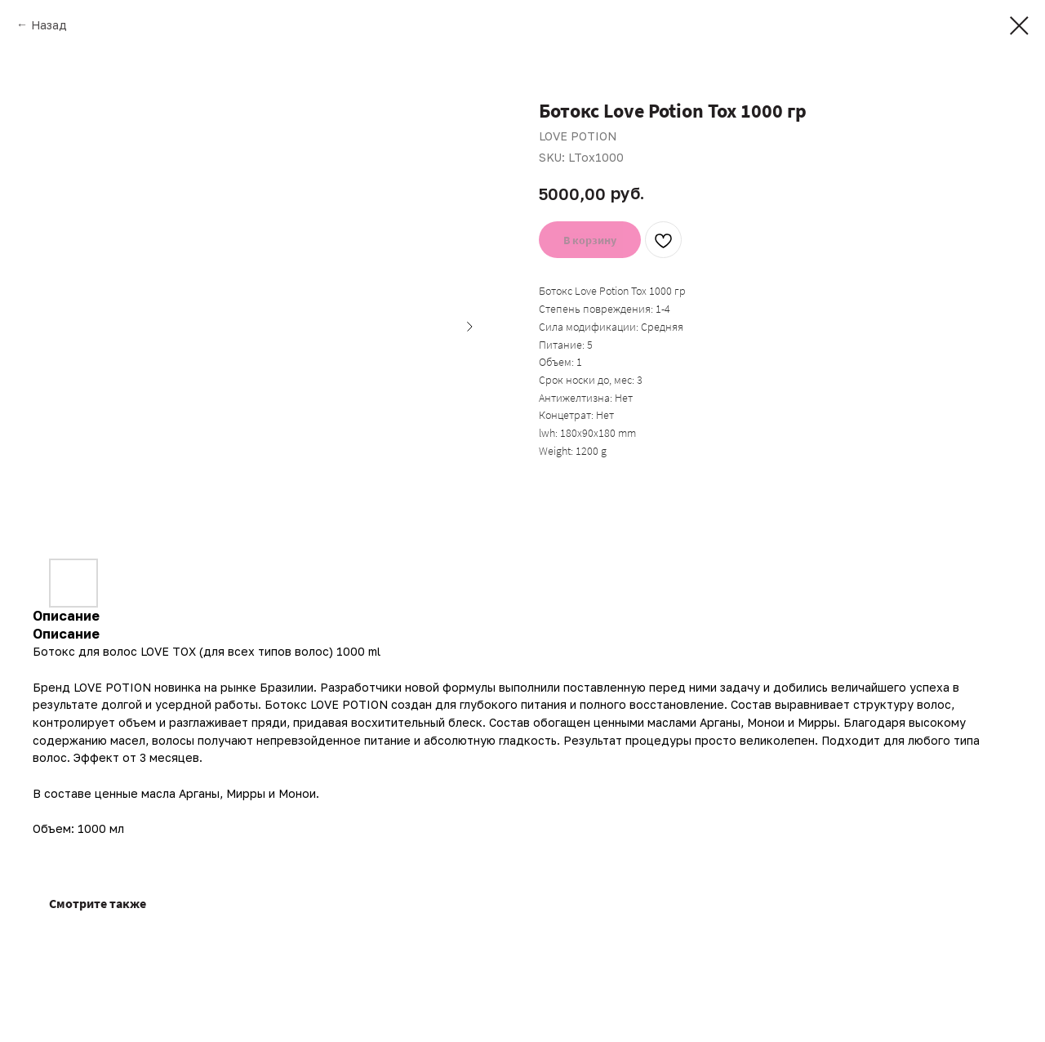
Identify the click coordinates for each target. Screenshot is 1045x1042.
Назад (49, 25)
